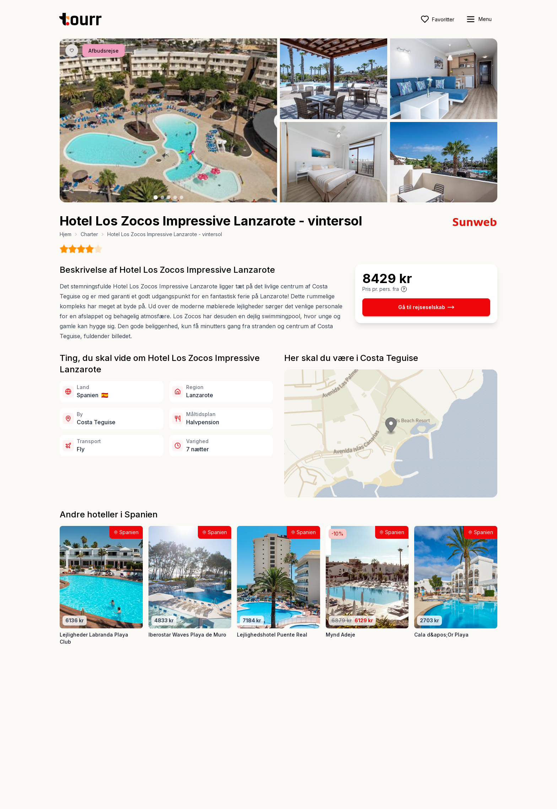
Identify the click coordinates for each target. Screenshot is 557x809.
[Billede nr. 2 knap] (162, 197)
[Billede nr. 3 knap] (169, 197)
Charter (89, 234)
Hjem (65, 234)
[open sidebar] (478, 19)
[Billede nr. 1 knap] (155, 197)
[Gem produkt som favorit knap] (71, 50)
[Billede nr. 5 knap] (181, 197)
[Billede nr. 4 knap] (175, 197)
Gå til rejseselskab (426, 307)
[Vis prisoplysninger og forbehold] (404, 289)
